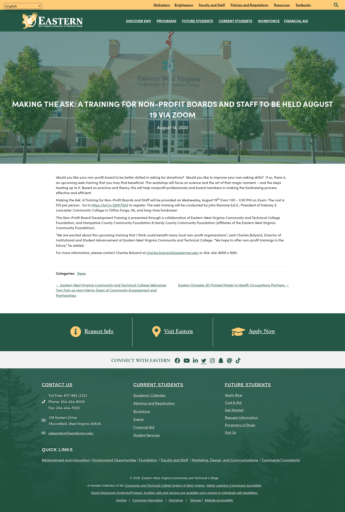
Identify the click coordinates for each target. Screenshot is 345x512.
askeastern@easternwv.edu (70, 432)
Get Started (234, 409)
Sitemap (195, 500)
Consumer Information (147, 500)
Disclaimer (176, 500)
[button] (336, 5)
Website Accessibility (219, 500)
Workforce (269, 20)
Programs (166, 20)
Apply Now (233, 394)
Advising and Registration (154, 402)
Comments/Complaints (281, 459)
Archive (121, 500)
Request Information (241, 417)
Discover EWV (138, 20)
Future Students (197, 20)
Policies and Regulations (249, 4)
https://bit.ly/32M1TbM (110, 204)
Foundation (148, 459)
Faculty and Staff (212, 4)
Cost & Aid (233, 402)
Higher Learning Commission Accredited (233, 485)
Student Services (146, 434)
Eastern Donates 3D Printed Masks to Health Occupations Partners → (233, 284)
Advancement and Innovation (66, 459)
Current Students (235, 20)
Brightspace (183, 4)
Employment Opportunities (114, 459)
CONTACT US (57, 384)
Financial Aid (296, 20)
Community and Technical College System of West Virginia (164, 485)
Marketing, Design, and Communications (225, 459)
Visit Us (230, 432)
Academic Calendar (149, 394)
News (81, 273)
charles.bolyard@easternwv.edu (172, 252)
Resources (282, 4)
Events (138, 418)
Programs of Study (240, 424)
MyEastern (162, 4)
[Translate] (23, 6)
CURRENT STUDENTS (158, 384)
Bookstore (141, 410)
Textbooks (303, 4)
